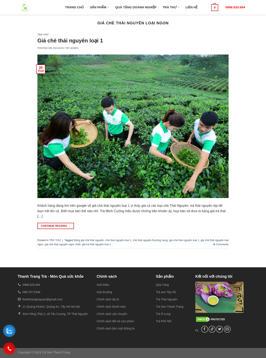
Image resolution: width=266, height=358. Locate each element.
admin (74, 48)
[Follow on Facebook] (204, 329)
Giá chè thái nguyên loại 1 (70, 40)
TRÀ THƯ (171, 7)
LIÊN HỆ (191, 7)
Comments (221, 244)
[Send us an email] (227, 329)
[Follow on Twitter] (219, 329)
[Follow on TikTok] (212, 329)
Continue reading (55, 226)
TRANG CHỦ (74, 7)
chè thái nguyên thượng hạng (150, 240)
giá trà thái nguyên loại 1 (96, 244)
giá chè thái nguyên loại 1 (184, 240)
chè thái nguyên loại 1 (118, 240)
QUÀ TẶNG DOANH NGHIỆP (135, 7)
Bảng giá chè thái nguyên (89, 240)
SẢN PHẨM (99, 7)
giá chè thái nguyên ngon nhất (62, 244)
